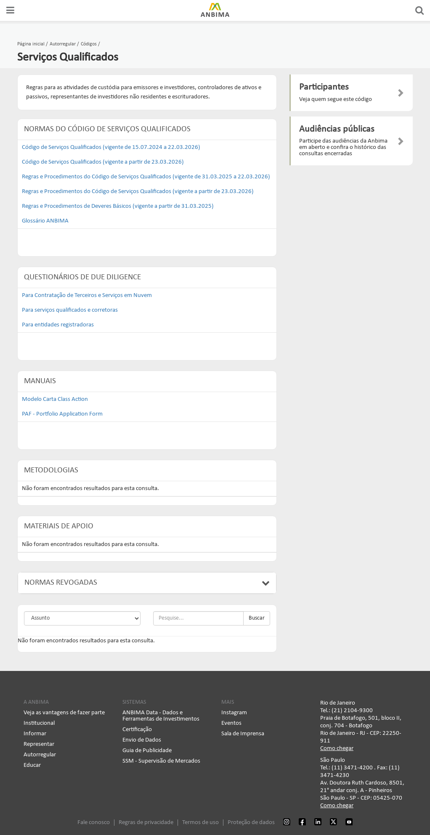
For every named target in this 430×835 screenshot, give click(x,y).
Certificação (137, 728)
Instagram (234, 711)
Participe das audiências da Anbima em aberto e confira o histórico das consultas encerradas (343, 147)
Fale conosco (93, 821)
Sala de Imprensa (242, 732)
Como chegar (336, 747)
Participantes (324, 87)
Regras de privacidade (146, 821)
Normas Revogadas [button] (147, 582)
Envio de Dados (141, 739)
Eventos (231, 722)
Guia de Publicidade (147, 749)
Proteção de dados (251, 821)
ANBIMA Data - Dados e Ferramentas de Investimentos (160, 714)
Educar (32, 764)
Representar (39, 743)
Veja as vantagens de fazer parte (64, 711)
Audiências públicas (336, 129)
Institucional (39, 722)
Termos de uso (200, 821)
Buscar (257, 617)
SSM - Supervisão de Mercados (161, 760)
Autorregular (40, 753)
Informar (35, 732)
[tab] (147, 581)
